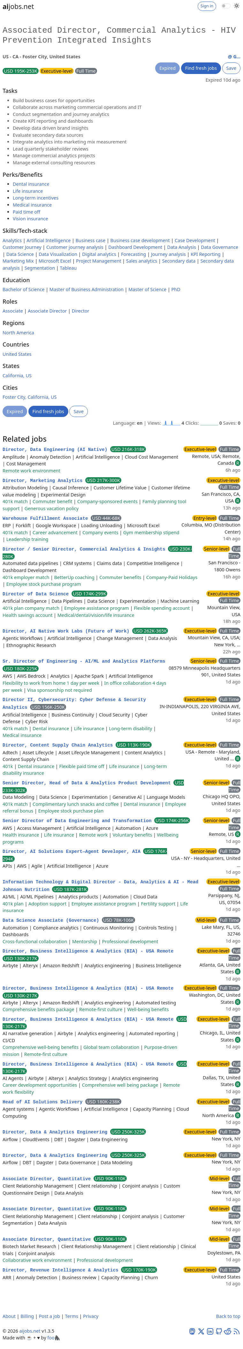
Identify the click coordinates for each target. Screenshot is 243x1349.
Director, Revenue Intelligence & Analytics (62, 1270)
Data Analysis (181, 247)
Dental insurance (31, 184)
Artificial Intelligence (49, 240)
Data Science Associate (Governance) (52, 920)
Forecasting (133, 254)
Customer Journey (22, 247)
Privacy (90, 1316)
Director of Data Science (37, 594)
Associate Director (47, 311)
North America (18, 333)
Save (231, 68)
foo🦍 (53, 1338)
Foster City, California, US (30, 397)
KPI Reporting (205, 254)
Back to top (228, 1316)
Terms (71, 1316)
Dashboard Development (135, 247)
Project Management (98, 261)
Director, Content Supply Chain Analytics (59, 745)
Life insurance (28, 191)
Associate (13, 311)
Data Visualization (58, 254)
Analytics (12, 240)
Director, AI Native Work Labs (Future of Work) (67, 631)
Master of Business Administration (86, 289)
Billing (27, 1316)
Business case (90, 240)
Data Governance (219, 247)
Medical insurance (32, 205)
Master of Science (147, 289)
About (9, 1316)
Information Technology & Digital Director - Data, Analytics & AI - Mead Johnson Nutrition (100, 885)
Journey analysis (168, 254)
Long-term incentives (35, 198)
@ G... (234, 56)
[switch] (226, 6)
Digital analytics (99, 254)
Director (80, 311)
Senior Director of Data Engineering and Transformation (78, 820)
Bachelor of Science (23, 289)
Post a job (49, 1316)
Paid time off (26, 212)
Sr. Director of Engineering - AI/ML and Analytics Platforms (84, 661)
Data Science (20, 254)
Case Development (195, 240)
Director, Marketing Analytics (44, 480)
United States (17, 354)
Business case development (140, 240)
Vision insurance (30, 219)
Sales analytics (141, 261)
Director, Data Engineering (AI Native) (56, 449)
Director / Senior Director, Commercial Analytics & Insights (85, 549)
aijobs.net (29, 1331)
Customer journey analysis (74, 247)
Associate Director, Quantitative (48, 1178)
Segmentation (40, 268)
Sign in (207, 6)
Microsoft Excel (55, 261)
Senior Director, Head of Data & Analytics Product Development (88, 783)
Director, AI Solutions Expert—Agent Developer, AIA (73, 851)
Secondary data (179, 261)
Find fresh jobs (201, 68)
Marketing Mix (18, 261)
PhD (175, 289)
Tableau (68, 268)
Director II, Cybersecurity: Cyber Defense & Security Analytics (74, 703)
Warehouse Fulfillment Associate (47, 518)
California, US (17, 375)
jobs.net (18, 6)
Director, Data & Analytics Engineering (56, 1132)
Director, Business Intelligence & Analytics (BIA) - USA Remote (88, 951)
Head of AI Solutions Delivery (44, 1102)
